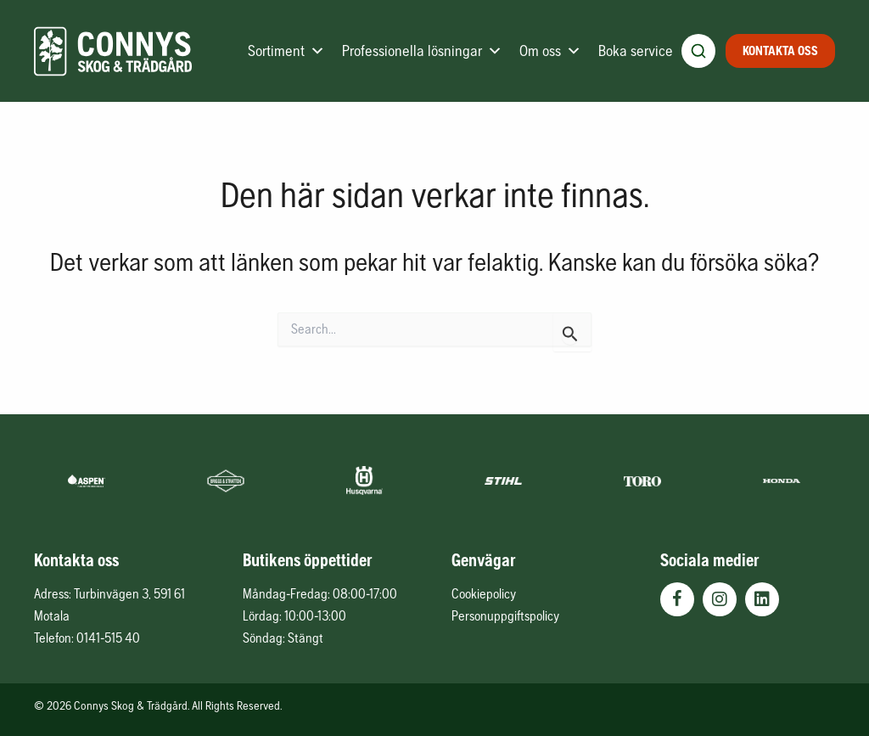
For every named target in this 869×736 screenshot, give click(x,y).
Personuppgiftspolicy (505, 615)
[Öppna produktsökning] (698, 51)
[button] (677, 599)
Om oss (550, 51)
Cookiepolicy (483, 593)
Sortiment (286, 51)
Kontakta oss (780, 50)
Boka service (635, 50)
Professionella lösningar (422, 51)
